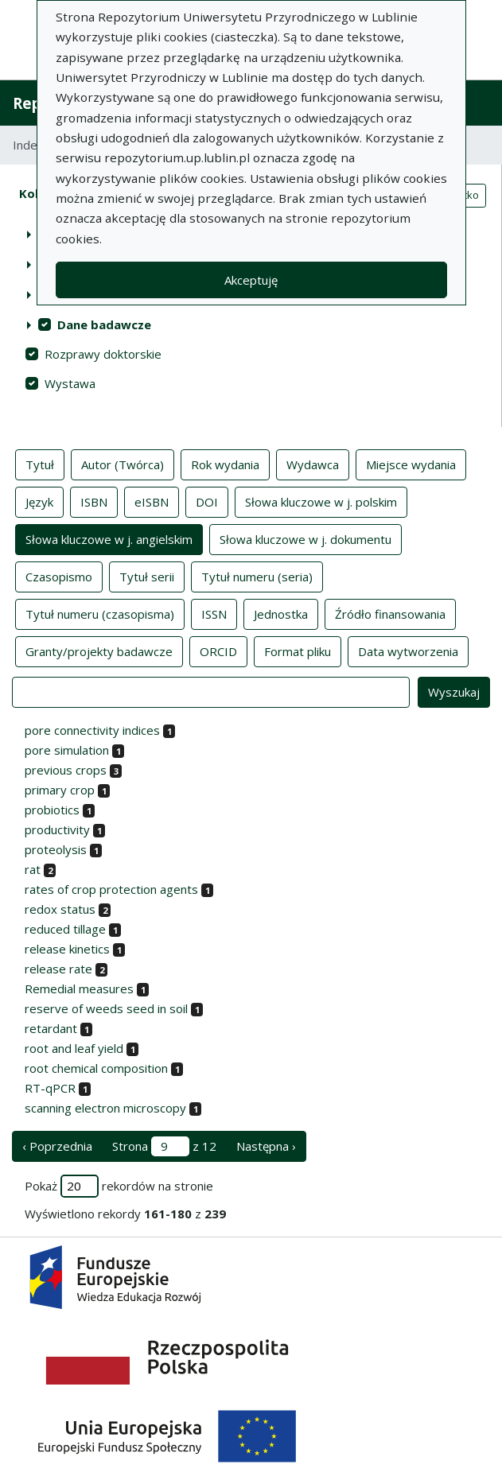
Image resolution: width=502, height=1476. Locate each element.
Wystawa (70, 383)
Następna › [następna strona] (266, 1146)
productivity (57, 829)
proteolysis (56, 849)
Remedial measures (79, 988)
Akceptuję (251, 280)
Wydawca (312, 463)
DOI (207, 501)
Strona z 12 (164, 1146)
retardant (51, 1028)
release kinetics (67, 949)
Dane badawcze (104, 324)
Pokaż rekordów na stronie (119, 1186)
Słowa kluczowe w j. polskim (321, 501)
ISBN (93, 501)
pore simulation (67, 750)
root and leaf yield (74, 1048)
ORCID (218, 650)
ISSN (214, 613)
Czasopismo (58, 576)
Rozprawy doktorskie (103, 354)
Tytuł (39, 463)
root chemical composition (96, 1068)
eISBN (151, 501)
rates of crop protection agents (111, 889)
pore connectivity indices (92, 730)
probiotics (52, 810)
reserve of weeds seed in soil (106, 1008)
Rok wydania (225, 463)
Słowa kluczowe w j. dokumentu (305, 538)
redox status (60, 909)
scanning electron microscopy (105, 1108)
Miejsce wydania (411, 463)
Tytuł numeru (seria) (257, 576)
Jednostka (281, 613)
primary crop (60, 790)
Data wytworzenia (408, 650)
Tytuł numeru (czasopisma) (99, 613)
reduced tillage (65, 929)
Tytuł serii (146, 576)
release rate (58, 969)
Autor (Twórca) (122, 463)
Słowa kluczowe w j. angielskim (109, 538)
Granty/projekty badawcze (99, 650)
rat (33, 869)
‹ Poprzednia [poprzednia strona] (57, 1146)
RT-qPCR (50, 1088)
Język (39, 501)
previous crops (66, 770)
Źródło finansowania (390, 613)
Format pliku (297, 650)
